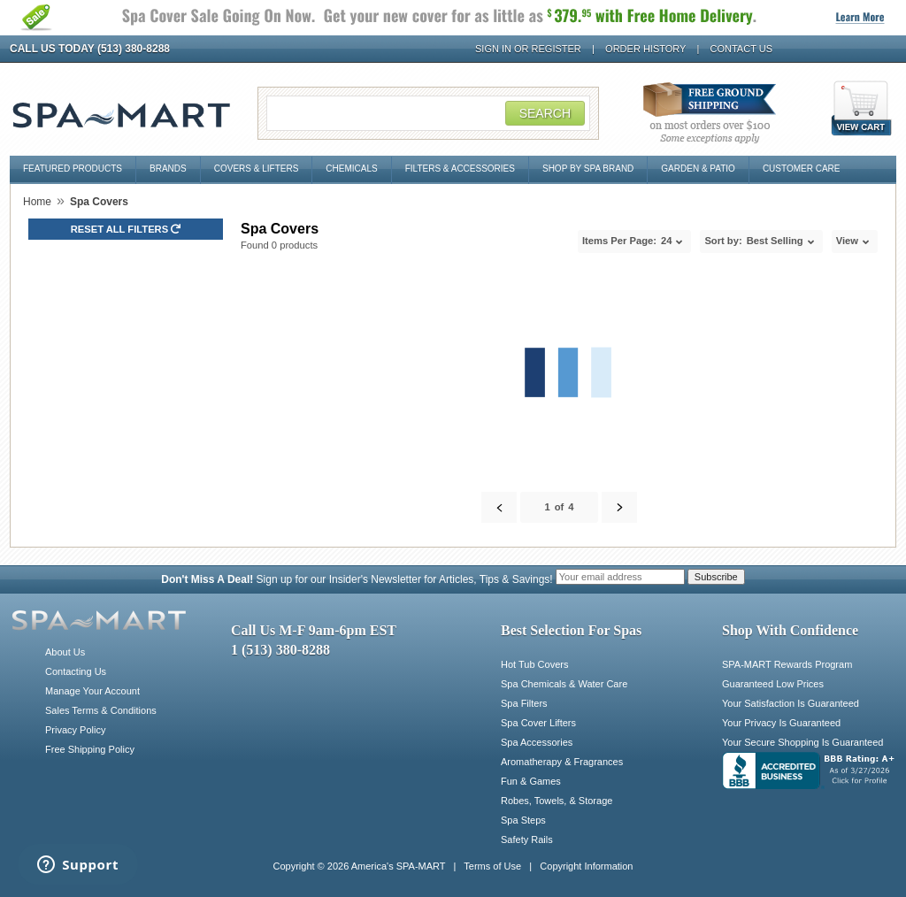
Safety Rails (527, 839)
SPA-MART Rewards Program (787, 664)
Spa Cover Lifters (538, 722)
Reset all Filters (126, 229)
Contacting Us (75, 671)
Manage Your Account (92, 691)
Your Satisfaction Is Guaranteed (790, 703)
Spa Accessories (536, 742)
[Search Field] (428, 113)
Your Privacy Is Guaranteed (781, 722)
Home (37, 202)
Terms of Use (492, 866)
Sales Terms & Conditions (101, 710)
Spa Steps (523, 820)
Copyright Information (586, 866)
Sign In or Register (528, 48)
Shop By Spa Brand (587, 168)
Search (545, 113)
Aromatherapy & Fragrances (562, 761)
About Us (65, 652)
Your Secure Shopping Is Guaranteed (802, 742)
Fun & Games (531, 781)
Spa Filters (524, 703)
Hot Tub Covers (534, 664)
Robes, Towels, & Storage (556, 800)
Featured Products (72, 168)
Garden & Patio (698, 168)
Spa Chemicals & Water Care (564, 683)
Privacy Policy (75, 729)
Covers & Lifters (256, 168)
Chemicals (351, 168)
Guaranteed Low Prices (773, 683)
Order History (645, 48)
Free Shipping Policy (89, 749)
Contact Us (741, 48)
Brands (168, 168)
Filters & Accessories (460, 168)
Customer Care (802, 168)
